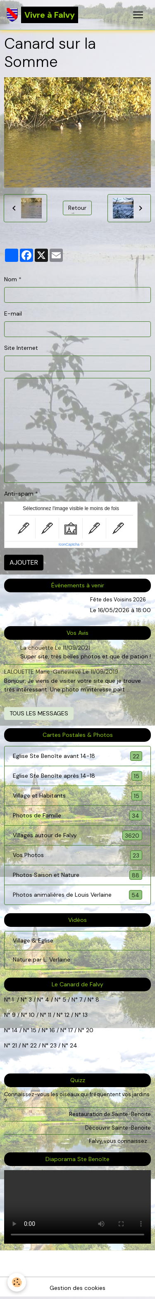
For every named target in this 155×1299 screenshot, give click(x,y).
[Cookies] (16, 1282)
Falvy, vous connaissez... (120, 1141)
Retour (77, 207)
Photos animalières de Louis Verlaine (77, 895)
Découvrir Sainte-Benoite (118, 1127)
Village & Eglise (33, 940)
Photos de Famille (77, 815)
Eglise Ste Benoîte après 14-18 (77, 776)
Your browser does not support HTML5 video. (77, 1207)
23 (53, 1045)
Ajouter (24, 562)
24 (72, 1045)
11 (48, 1015)
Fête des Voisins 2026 (118, 599)
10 (31, 1015)
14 (15, 1030)
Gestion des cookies (77, 1288)
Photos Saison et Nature (77, 875)
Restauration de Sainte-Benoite (110, 1114)
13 (85, 1015)
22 (33, 1045)
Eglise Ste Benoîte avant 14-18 (77, 756)
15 (33, 1030)
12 (67, 1015)
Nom (10, 279)
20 (88, 1030)
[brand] (42, 15)
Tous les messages (39, 713)
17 (70, 1030)
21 (15, 1045)
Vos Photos (77, 855)
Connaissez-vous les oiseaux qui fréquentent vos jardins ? (77, 1097)
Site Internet (21, 347)
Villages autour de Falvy (77, 835)
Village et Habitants (77, 795)
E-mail (13, 313)
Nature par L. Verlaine (41, 959)
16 (52, 1030)
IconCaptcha (69, 544)
